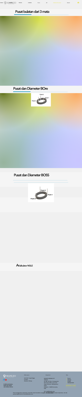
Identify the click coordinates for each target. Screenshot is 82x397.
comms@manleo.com (28, 394)
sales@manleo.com (50, 391)
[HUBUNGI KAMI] (71, 385)
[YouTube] (6, 380)
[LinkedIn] (4, 380)
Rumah (69, 378)
